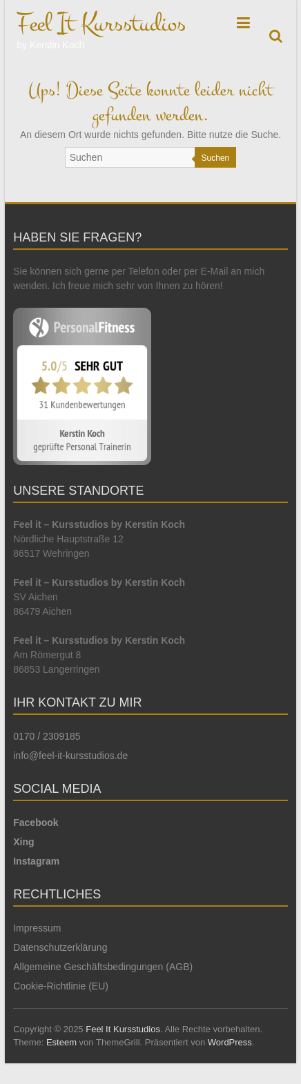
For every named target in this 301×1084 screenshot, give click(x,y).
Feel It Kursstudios (101, 24)
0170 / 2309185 (46, 736)
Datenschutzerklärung (60, 947)
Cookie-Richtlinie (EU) (60, 986)
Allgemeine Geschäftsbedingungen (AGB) (103, 966)
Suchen (216, 158)
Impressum (37, 928)
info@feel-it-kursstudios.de (70, 755)
